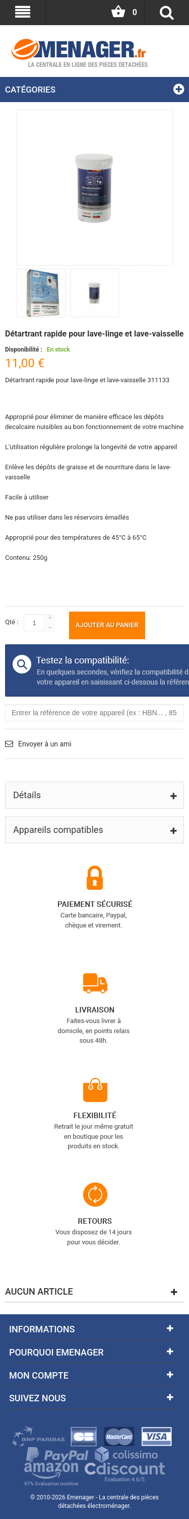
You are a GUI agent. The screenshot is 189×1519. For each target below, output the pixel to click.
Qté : (11, 622)
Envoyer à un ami (45, 744)
